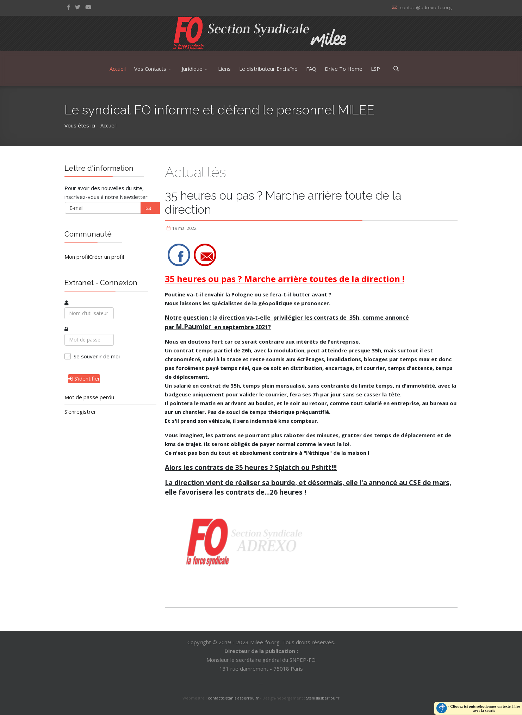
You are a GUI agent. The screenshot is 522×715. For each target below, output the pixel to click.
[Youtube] (88, 7)
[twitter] (77, 7)
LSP (375, 68)
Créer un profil (106, 256)
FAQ (311, 68)
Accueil (118, 68)
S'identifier (84, 378)
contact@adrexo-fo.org (426, 7)
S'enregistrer (80, 411)
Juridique (192, 68)
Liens (224, 68)
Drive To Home (343, 68)
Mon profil (76, 256)
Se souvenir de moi (97, 356)
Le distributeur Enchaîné (268, 68)
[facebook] (68, 7)
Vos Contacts (150, 68)
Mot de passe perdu (89, 397)
